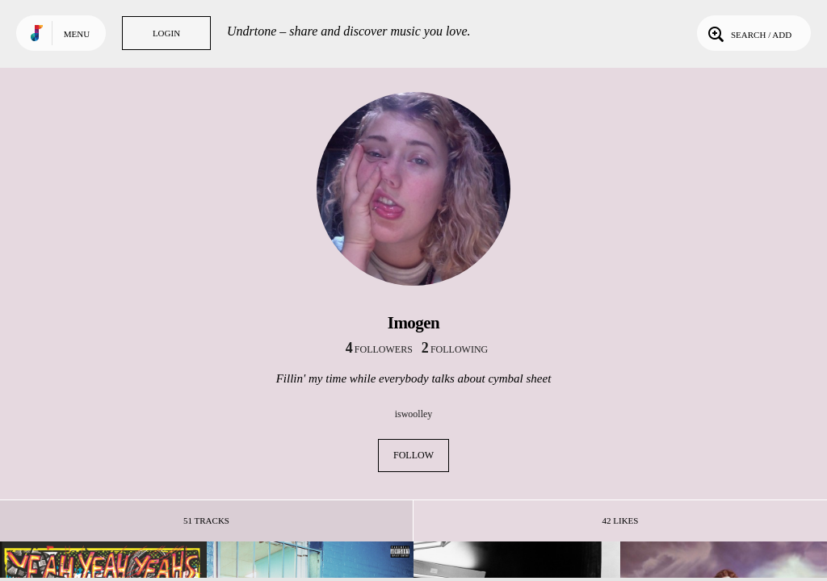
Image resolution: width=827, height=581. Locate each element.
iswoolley (414, 414)
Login (166, 33)
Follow (413, 455)
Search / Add (748, 33)
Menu (77, 34)
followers (379, 349)
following (455, 349)
